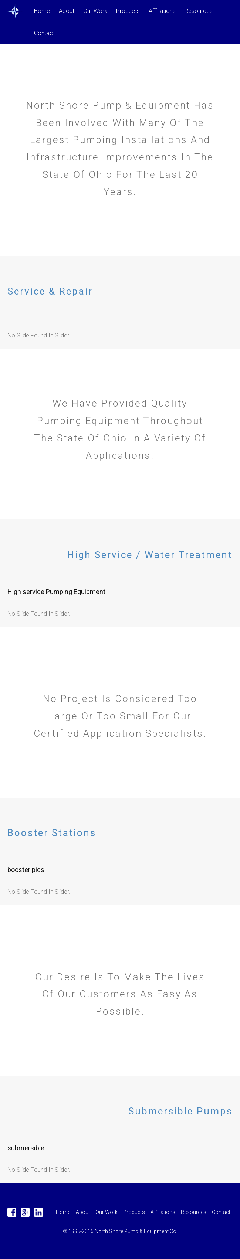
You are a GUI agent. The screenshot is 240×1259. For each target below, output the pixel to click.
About (66, 10)
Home (42, 10)
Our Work (95, 10)
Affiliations (162, 10)
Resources (199, 10)
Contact (44, 33)
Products (128, 10)
